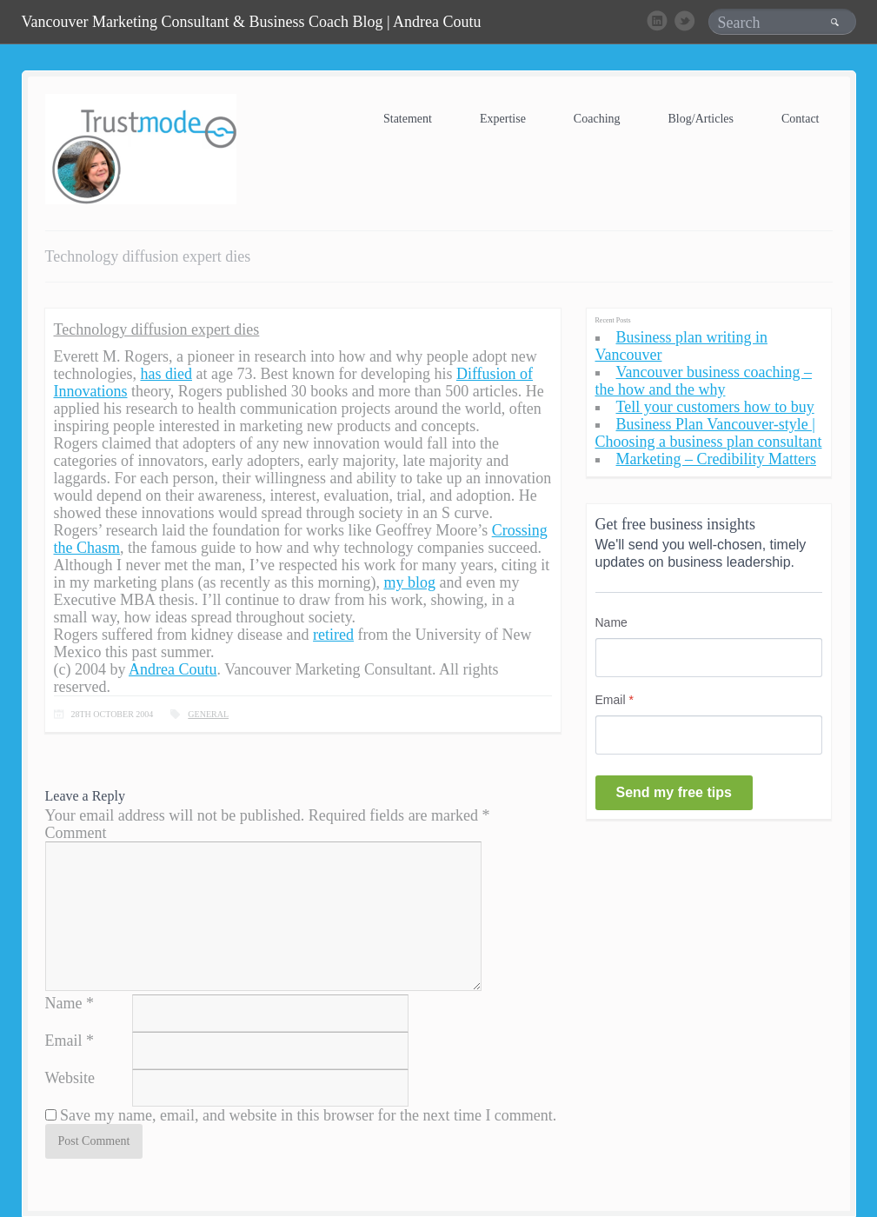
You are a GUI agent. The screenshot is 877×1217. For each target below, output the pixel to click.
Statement (407, 118)
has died (165, 373)
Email (64, 1040)
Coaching (597, 118)
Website (70, 1078)
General (208, 714)
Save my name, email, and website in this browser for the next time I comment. (308, 1115)
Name (64, 1003)
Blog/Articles (701, 118)
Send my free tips (674, 792)
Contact (800, 118)
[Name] (708, 657)
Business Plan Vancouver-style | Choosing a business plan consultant (708, 433)
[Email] (708, 735)
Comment (76, 832)
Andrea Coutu (172, 669)
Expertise (503, 118)
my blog (409, 582)
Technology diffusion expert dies (157, 329)
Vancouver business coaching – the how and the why (703, 380)
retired (333, 634)
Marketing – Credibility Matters (716, 459)
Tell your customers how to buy (715, 407)
